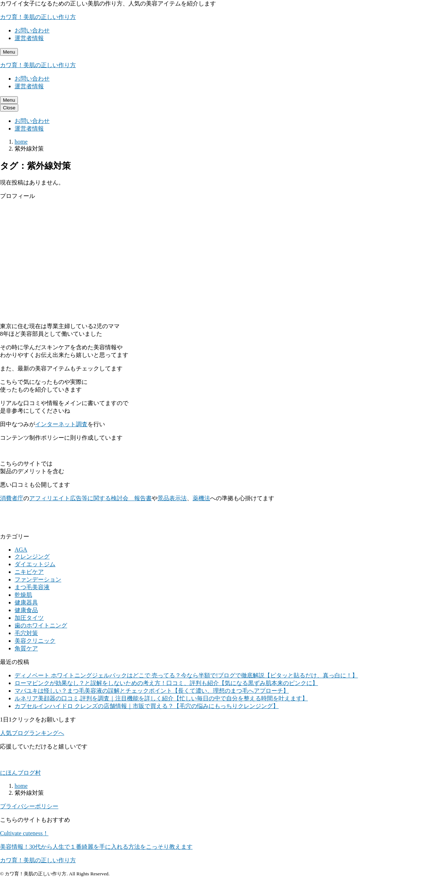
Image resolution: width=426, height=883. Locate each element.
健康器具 (26, 602)
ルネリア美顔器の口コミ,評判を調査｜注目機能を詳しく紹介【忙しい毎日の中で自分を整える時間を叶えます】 (161, 698)
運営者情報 (29, 38)
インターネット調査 (61, 424)
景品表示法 (172, 498)
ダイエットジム (35, 564)
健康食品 (26, 610)
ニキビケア (29, 572)
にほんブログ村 (20, 773)
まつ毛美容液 (32, 587)
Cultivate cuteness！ (24, 833)
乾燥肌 (23, 595)
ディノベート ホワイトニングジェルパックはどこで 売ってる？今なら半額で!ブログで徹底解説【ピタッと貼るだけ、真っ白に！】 (186, 675)
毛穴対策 (26, 633)
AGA (21, 549)
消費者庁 (11, 498)
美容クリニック (35, 641)
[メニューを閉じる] (9, 108)
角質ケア (26, 648)
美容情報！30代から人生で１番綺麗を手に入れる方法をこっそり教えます (96, 847)
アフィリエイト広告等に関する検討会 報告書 (90, 498)
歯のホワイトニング (41, 625)
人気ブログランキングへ (32, 733)
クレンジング (32, 556)
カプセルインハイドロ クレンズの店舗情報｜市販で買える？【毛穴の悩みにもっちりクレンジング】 (147, 706)
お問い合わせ (32, 30)
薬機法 (201, 498)
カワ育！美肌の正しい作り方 (38, 17)
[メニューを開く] (9, 52)
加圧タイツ (29, 618)
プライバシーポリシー (29, 806)
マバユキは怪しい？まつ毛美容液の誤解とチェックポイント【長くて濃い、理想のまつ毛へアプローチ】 (152, 691)
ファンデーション (38, 579)
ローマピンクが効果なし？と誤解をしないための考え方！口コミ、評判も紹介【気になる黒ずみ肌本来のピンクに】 (166, 683)
